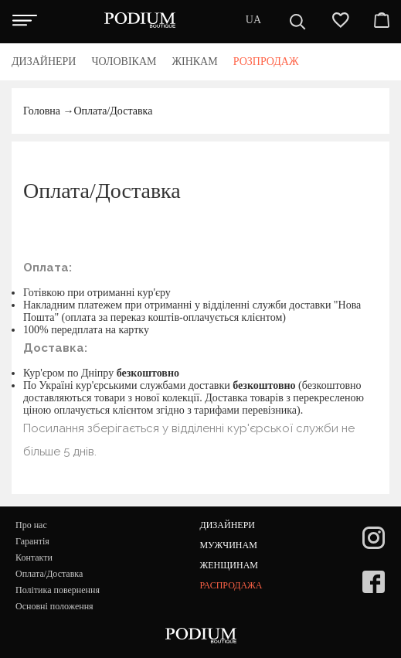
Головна (41, 111)
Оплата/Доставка (112, 111)
